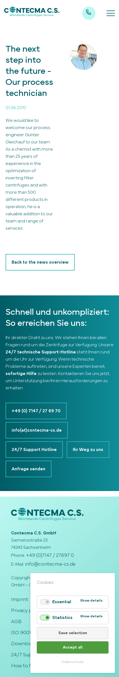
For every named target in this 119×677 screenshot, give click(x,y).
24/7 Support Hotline (34, 449)
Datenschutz (73, 662)
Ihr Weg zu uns (88, 449)
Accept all (72, 647)
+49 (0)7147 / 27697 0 (50, 555)
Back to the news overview (40, 262)
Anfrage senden (28, 469)
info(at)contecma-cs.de (37, 430)
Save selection (72, 633)
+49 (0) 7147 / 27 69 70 (36, 411)
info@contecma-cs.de (50, 564)
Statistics (62, 617)
